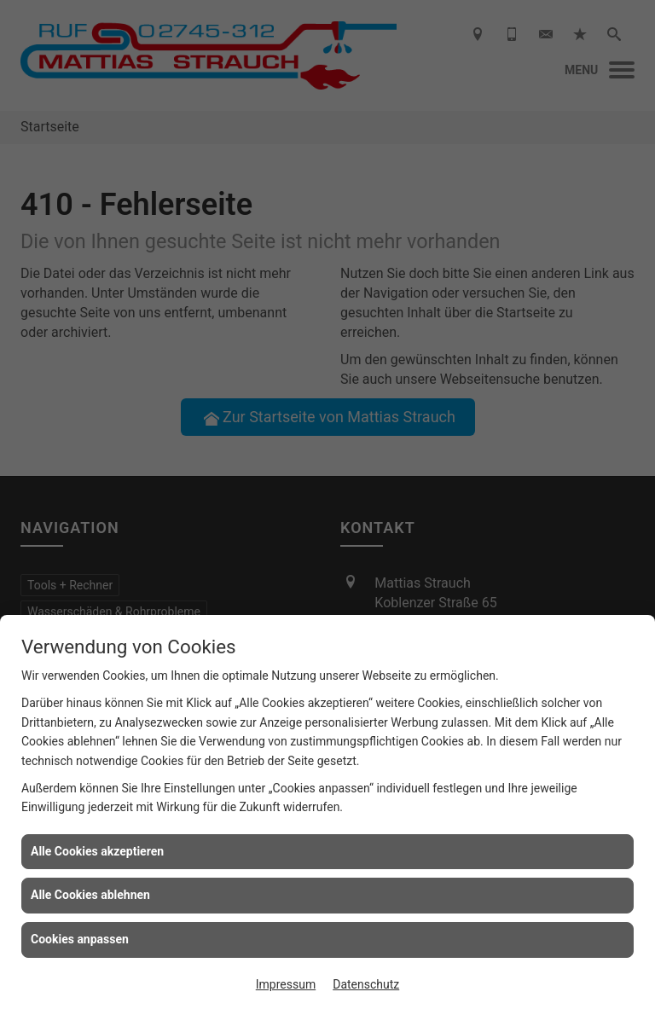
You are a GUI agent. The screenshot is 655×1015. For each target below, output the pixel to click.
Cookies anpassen (80, 939)
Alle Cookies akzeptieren (97, 851)
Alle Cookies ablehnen (90, 895)
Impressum (286, 984)
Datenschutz (366, 984)
